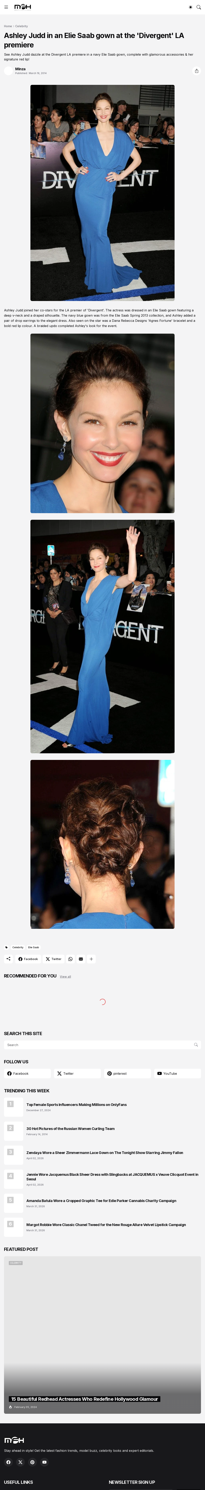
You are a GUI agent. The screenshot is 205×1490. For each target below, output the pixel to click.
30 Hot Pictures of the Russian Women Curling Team (70, 1129)
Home (8, 26)
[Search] (199, 7)
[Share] (196, 70)
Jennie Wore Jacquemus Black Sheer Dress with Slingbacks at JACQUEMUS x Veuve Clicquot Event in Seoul (112, 1176)
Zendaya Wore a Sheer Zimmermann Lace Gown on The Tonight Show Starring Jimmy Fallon (104, 1153)
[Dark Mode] (191, 7)
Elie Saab (33, 947)
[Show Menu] (6, 7)
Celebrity (21, 26)
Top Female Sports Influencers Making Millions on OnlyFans (76, 1105)
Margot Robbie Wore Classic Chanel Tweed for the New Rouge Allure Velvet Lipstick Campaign (106, 1225)
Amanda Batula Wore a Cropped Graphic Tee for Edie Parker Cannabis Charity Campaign (101, 1201)
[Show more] (91, 959)
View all (65, 976)
